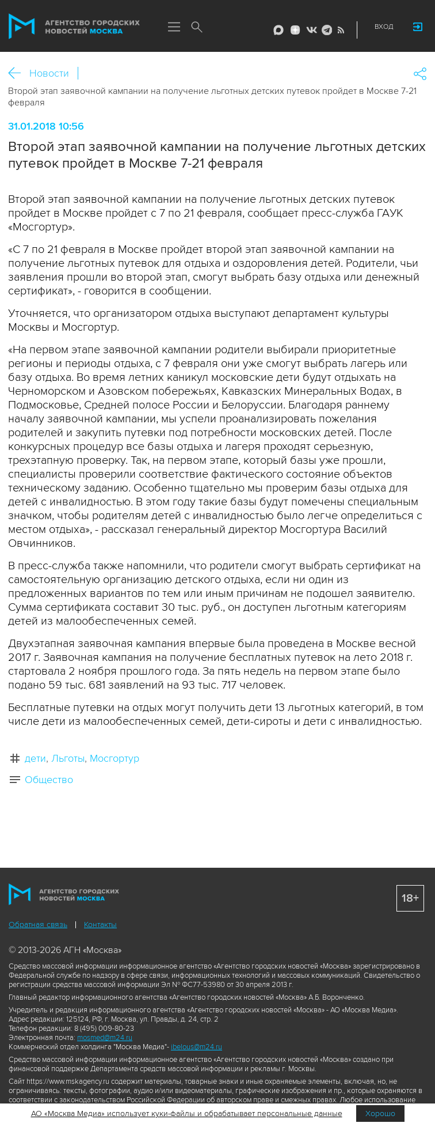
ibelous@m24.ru (196, 1047)
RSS (339, 30)
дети (35, 758)
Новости (49, 73)
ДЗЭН (295, 30)
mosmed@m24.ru (104, 1037)
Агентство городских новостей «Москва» (74, 26)
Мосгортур (114, 758)
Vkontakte (310, 30)
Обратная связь (38, 924)
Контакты (100, 924)
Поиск (197, 28)
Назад (18, 73)
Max (278, 30)
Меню (174, 28)
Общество (49, 779)
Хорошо (380, 1113)
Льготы (68, 758)
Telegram (325, 30)
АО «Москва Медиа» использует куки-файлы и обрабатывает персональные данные (186, 1113)
